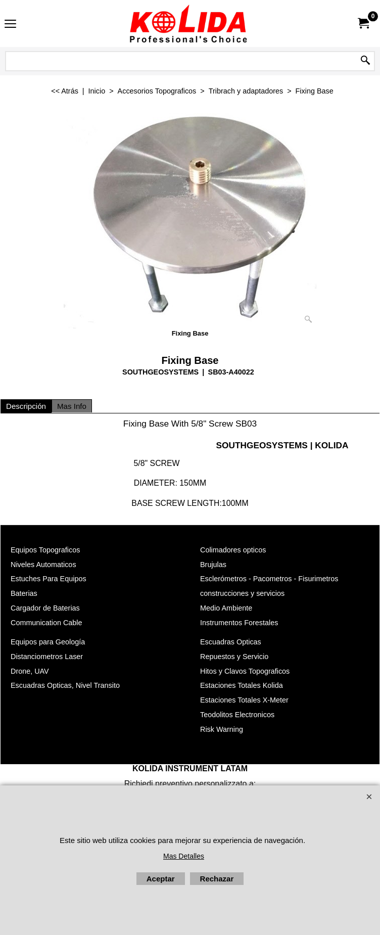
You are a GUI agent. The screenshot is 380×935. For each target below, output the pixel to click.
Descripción (26, 406)
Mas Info (71, 406)
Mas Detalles (183, 856)
